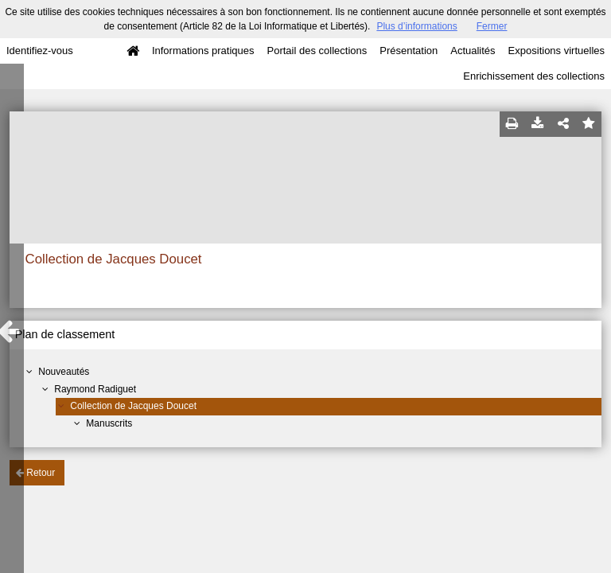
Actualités (472, 51)
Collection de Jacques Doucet (133, 405)
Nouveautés (63, 371)
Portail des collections (317, 51)
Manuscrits (109, 423)
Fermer (492, 26)
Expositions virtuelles (556, 51)
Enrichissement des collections (534, 76)
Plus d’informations (416, 26)
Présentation (408, 51)
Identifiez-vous (39, 51)
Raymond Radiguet (95, 389)
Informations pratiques (203, 51)
